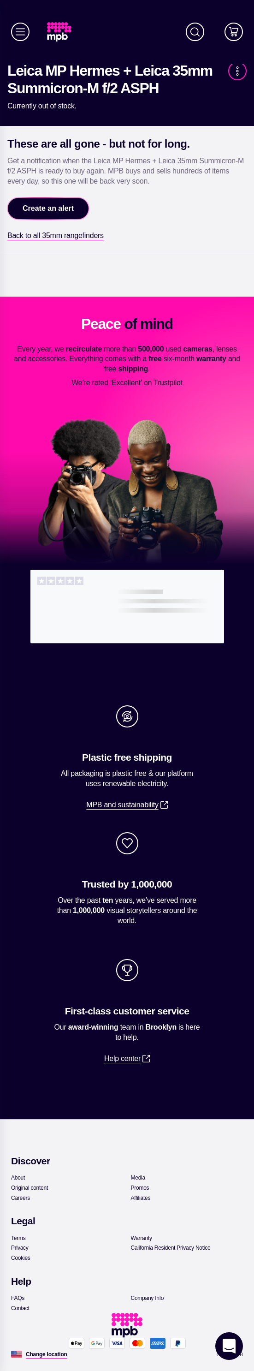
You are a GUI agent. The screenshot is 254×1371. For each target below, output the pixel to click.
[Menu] (20, 32)
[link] (63, 32)
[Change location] (46, 1354)
